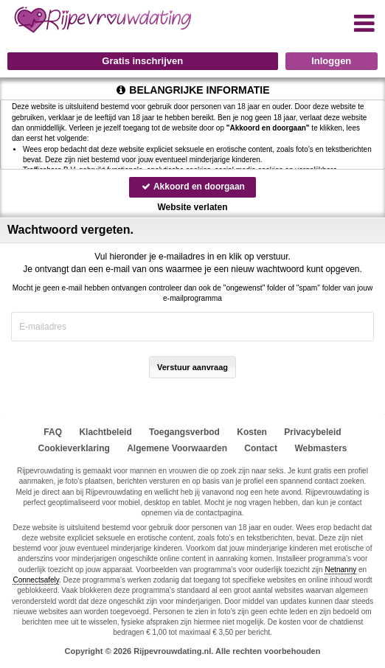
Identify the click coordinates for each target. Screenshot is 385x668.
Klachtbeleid (105, 432)
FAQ (53, 432)
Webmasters (320, 448)
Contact (260, 448)
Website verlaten (192, 207)
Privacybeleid (312, 432)
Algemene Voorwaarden (177, 448)
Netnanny (340, 570)
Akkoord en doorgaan (192, 186)
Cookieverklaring (73, 448)
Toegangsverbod (184, 432)
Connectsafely (36, 580)
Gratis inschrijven (142, 60)
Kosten (252, 432)
